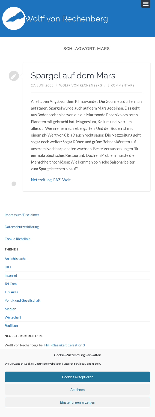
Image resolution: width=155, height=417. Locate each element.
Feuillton (11, 325)
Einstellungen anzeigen (77, 402)
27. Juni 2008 (42, 85)
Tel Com (11, 284)
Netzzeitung (41, 179)
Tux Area (11, 292)
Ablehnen (77, 389)
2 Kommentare (121, 85)
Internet (11, 275)
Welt (66, 179)
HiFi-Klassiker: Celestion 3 (64, 345)
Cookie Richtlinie (17, 239)
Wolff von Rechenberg (66, 18)
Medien (10, 309)
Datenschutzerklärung (22, 227)
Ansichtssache (16, 258)
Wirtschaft (13, 317)
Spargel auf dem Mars (73, 75)
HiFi (8, 267)
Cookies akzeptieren (77, 377)
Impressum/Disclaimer (22, 215)
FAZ (57, 179)
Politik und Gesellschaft (23, 300)
